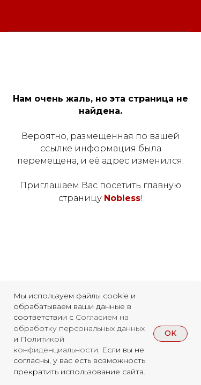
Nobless (122, 198)
